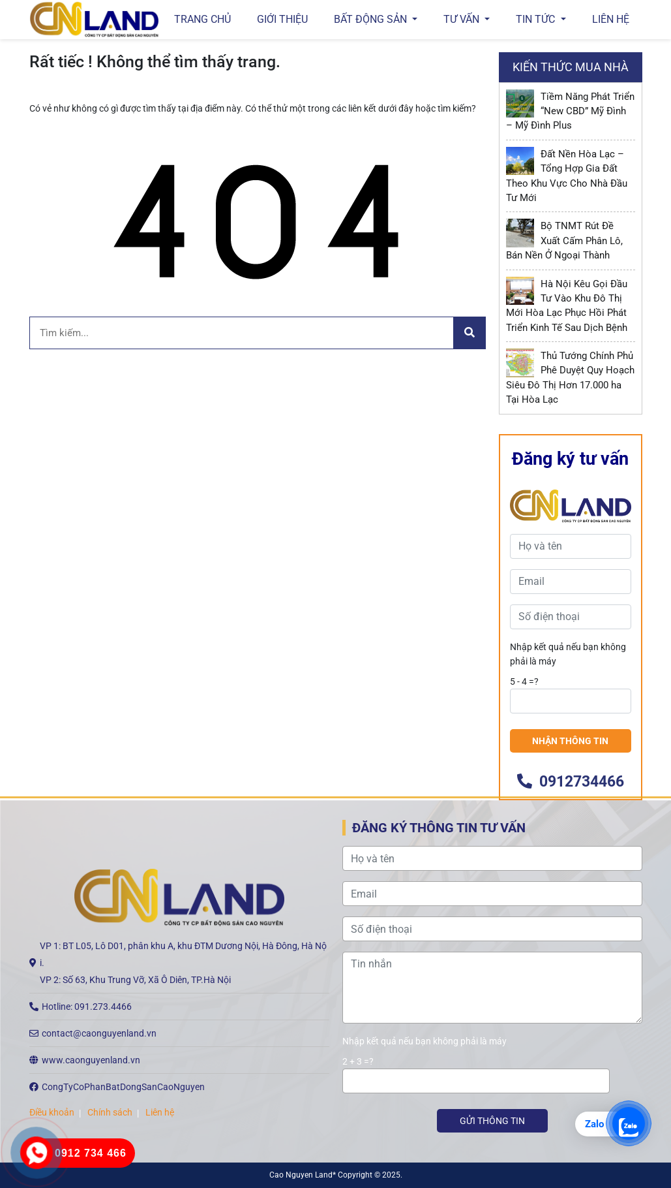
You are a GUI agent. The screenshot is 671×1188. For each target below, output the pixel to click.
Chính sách (109, 1112)
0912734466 (570, 781)
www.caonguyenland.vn (91, 1060)
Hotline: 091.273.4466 (87, 1006)
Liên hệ (610, 19)
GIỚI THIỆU (282, 19)
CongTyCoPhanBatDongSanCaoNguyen (123, 1087)
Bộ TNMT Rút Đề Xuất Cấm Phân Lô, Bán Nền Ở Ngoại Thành (564, 240)
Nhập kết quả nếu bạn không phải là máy (568, 654)
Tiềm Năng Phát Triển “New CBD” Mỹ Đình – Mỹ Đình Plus (570, 111)
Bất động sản (372, 19)
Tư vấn (462, 19)
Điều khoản (51, 1112)
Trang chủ (202, 19)
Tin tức (537, 19)
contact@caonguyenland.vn (99, 1033)
